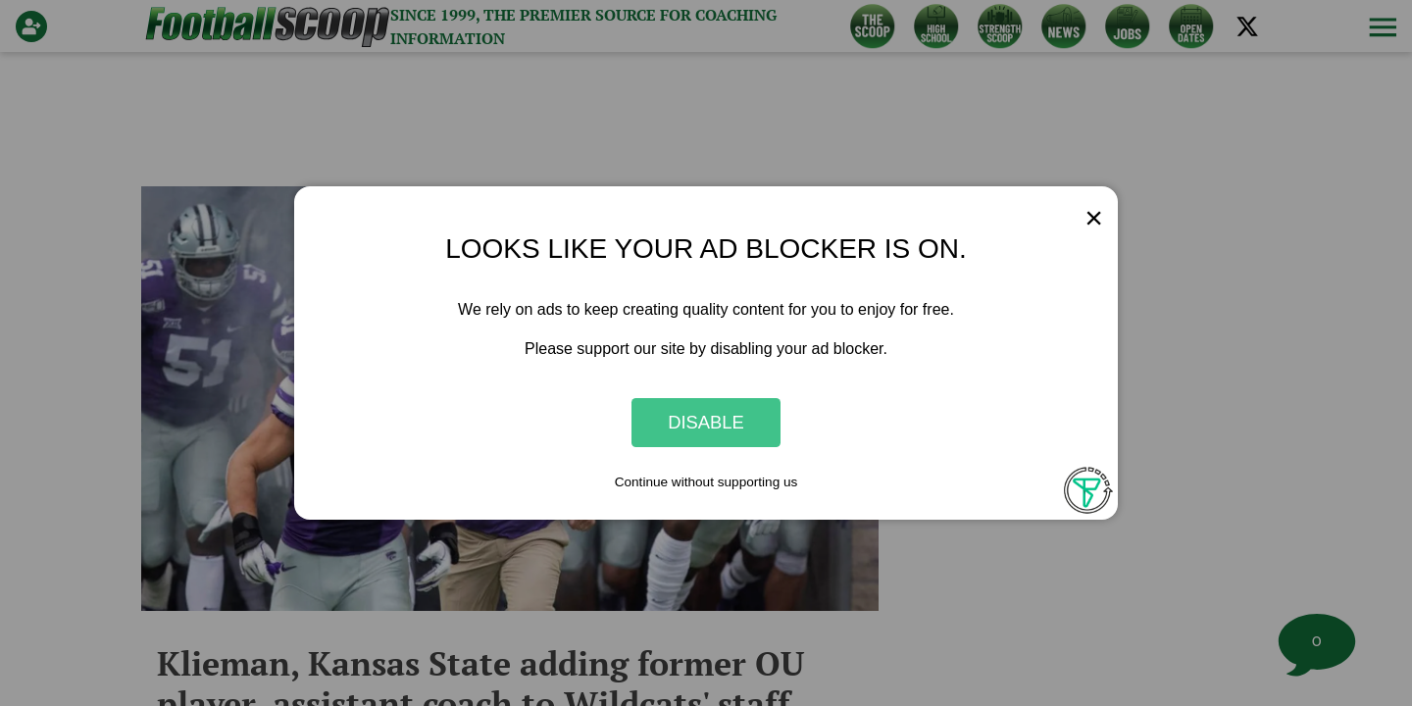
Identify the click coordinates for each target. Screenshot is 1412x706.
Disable (706, 422)
